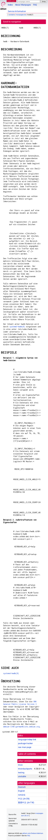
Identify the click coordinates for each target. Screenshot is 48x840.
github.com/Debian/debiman (32, 833)
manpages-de (21, 15)
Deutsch (22, 787)
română (21, 795)
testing (21, 772)
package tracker (25, 743)
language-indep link (27, 739)
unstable (12, 15)
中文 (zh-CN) (24, 798)
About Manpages (23, 5)
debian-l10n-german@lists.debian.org (21, 727)
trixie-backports (25, 769)
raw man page (24, 747)
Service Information (17, 11)
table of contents (27, 754)
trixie (20, 765)
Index (10, 5)
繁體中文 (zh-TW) (26, 802)
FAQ (35, 5)
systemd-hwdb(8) (17, 327)
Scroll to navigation (12, 21)
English (21, 791)
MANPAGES (11, 1)
